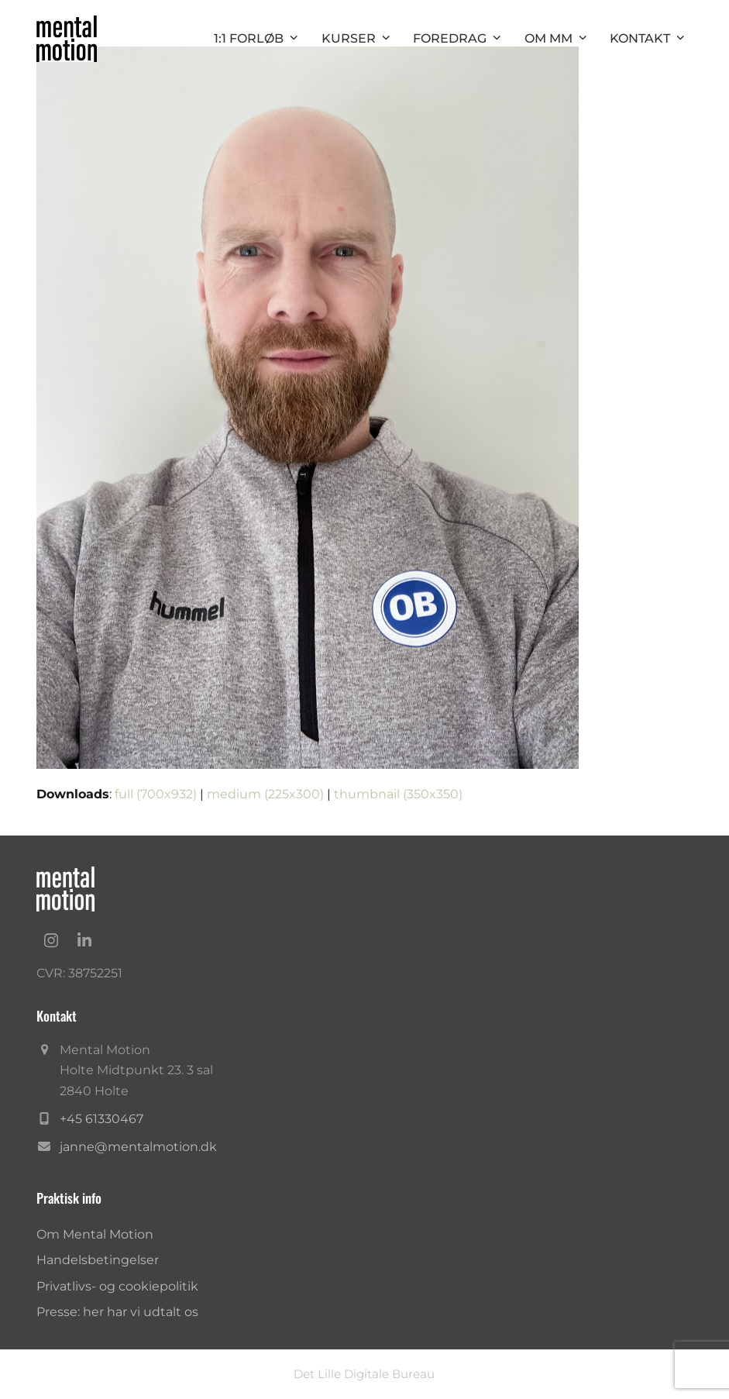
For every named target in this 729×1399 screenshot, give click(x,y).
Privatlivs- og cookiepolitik (117, 1286)
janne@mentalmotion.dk (138, 1146)
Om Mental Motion (94, 1234)
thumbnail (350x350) (398, 794)
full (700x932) (156, 794)
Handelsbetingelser (97, 1260)
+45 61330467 (101, 1118)
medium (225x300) (265, 794)
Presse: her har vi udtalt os (117, 1311)
